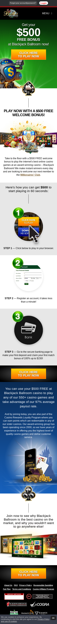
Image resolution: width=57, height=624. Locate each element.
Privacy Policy (25, 585)
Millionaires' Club (30, 175)
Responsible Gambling (43, 585)
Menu (47, 13)
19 (28, 596)
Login (44, 3)
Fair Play (7, 589)
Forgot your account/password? (23, 3)
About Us (8, 585)
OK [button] (53, 618)
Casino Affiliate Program (43, 589)
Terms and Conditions (21, 589)
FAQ (16, 585)
